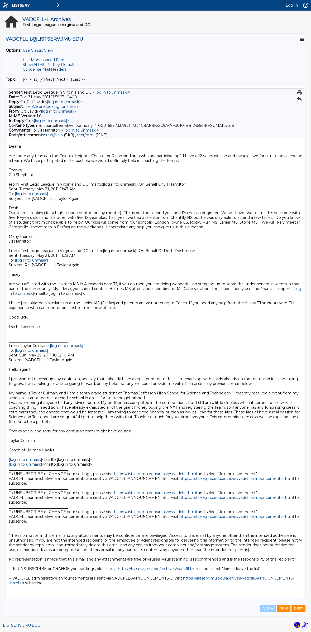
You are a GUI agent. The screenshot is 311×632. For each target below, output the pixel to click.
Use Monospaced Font (44, 59)
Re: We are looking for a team (52, 106)
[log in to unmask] (111, 92)
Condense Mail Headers (44, 69)
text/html (85, 135)
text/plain (54, 135)
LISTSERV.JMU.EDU (21, 625)
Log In (292, 5)
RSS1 (283, 608)
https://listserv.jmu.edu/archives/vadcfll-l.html (155, 473)
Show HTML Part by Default (49, 64)
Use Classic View (38, 50)
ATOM (268, 608)
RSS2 (298, 608)
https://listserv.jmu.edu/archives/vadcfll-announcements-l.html (236, 478)
